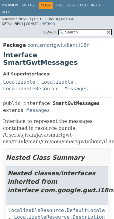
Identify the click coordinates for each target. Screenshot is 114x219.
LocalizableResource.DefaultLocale (56, 210)
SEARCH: (50, 32)
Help (5, 12)
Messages (76, 89)
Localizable (19, 82)
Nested (25, 19)
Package (29, 5)
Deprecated (77, 5)
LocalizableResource (31, 89)
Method (67, 19)
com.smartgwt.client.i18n (58, 45)
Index (96, 5)
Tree (60, 5)
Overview (10, 5)
